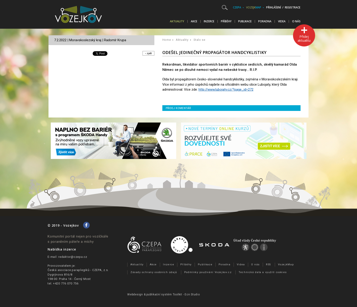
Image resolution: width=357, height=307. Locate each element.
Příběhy (226, 21)
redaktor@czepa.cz (72, 256)
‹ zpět (148, 53)
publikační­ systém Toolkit (164, 294)
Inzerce (209, 21)
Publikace (245, 21)
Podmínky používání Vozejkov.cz (208, 272)
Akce (194, 21)
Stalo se (199, 39)
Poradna (264, 21)
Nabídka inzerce (62, 249)
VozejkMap (286, 264)
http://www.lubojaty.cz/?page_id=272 (226, 89)
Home (166, 39)
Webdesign (135, 294)
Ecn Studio (192, 294)
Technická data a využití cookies (263, 272)
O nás (296, 21)
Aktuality (177, 21)
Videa (282, 21)
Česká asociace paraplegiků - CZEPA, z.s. (78, 270)
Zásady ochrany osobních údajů (153, 272)
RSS (268, 264)
